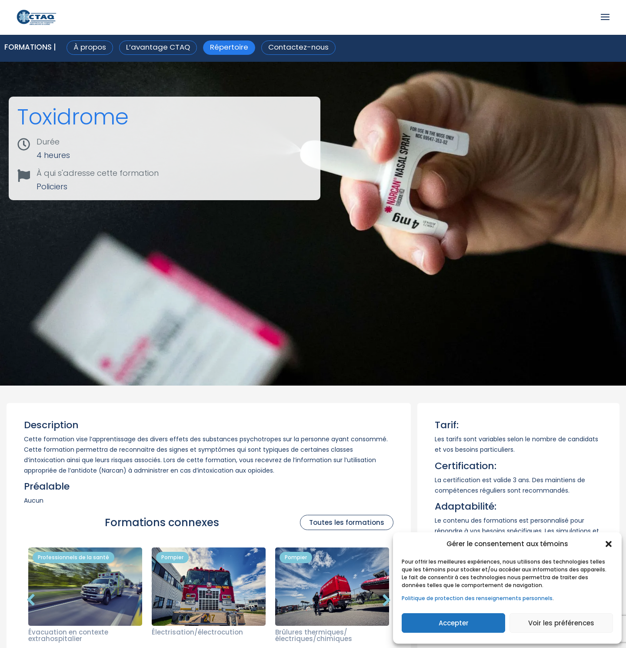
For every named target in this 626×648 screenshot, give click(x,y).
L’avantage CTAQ (158, 47)
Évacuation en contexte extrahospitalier (68, 635)
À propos (89, 47)
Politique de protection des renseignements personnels (477, 598)
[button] (608, 544)
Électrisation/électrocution (197, 632)
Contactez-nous (298, 47)
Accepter (454, 623)
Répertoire (229, 47)
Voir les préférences (561, 623)
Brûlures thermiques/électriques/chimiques (313, 635)
